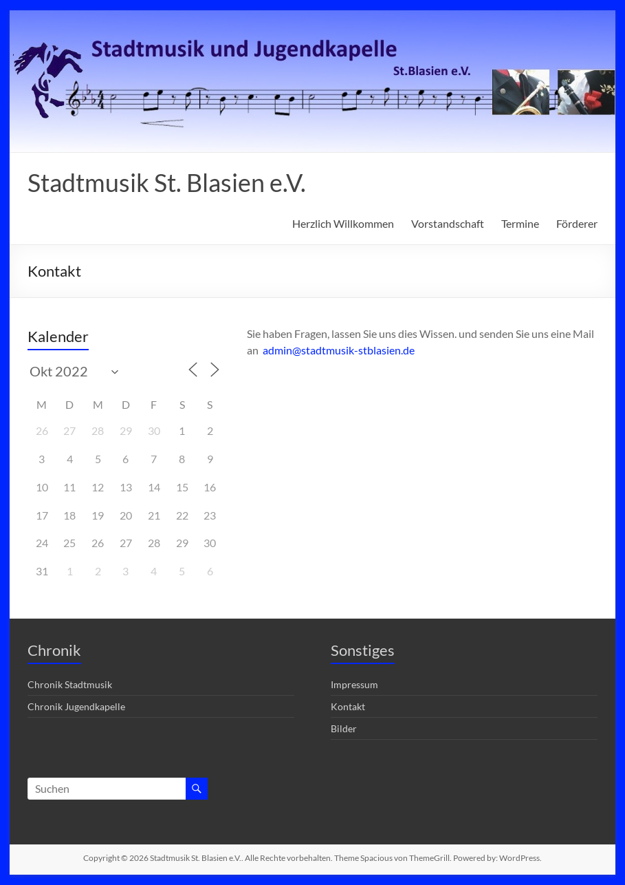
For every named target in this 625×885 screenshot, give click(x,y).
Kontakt (348, 706)
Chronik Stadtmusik (70, 684)
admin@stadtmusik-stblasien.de (339, 349)
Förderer (576, 223)
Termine (520, 223)
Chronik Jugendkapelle (76, 706)
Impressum (354, 684)
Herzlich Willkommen (343, 223)
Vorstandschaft (447, 223)
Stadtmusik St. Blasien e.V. (167, 182)
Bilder (344, 728)
